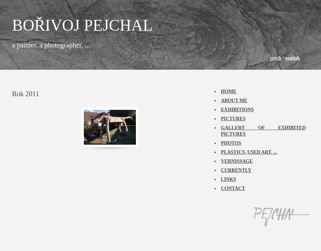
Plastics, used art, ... (249, 152)
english (292, 58)
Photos (231, 143)
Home (228, 91)
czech (276, 58)
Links (228, 179)
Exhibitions (237, 109)
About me (234, 100)
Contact (233, 188)
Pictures (233, 118)
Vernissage (237, 161)
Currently (236, 170)
